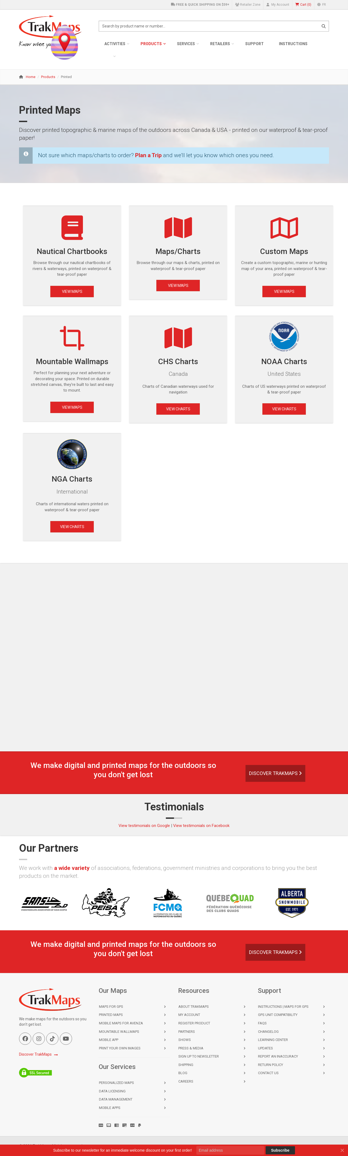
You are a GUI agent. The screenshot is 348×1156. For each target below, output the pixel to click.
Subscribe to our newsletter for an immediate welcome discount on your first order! (122, 1150)
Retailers (220, 44)
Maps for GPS (111, 1007)
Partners (186, 1032)
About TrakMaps (193, 1007)
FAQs (262, 1023)
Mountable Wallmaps (119, 1032)
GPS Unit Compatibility (277, 1015)
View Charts (178, 409)
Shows (184, 1040)
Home (30, 77)
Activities (114, 44)
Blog (182, 1073)
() (303, 4)
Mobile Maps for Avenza (121, 1023)
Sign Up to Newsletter (198, 1056)
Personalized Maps (116, 1083)
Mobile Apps (109, 1108)
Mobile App (108, 1040)
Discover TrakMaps (275, 773)
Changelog (268, 1032)
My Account (277, 5)
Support (254, 44)
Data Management (115, 1099)
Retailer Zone (247, 5)
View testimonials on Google (144, 825)
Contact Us (268, 1073)
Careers (185, 1081)
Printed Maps (111, 1015)
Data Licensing (112, 1091)
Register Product (194, 1023)
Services (186, 44)
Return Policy (270, 1065)
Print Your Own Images (120, 1048)
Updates (265, 1048)
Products (151, 44)
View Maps (72, 291)
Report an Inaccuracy (278, 1056)
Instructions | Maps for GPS (283, 1007)
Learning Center (273, 1040)
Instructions (293, 44)
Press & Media (190, 1048)
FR (321, 5)
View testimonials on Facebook (201, 825)
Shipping (185, 1065)
